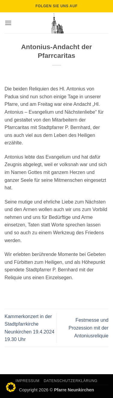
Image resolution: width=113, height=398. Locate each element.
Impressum (28, 381)
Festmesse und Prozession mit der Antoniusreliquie (89, 327)
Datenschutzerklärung (71, 381)
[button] (8, 22)
